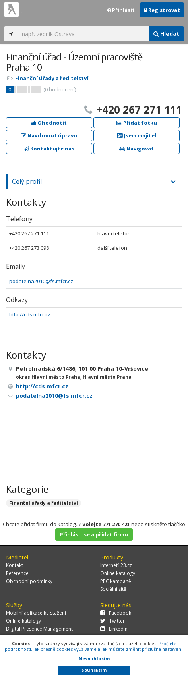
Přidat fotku (136, 122)
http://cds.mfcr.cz (29, 314)
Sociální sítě (113, 589)
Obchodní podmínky (29, 581)
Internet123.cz (116, 565)
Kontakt (14, 565)
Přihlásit (121, 10)
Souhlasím (94, 670)
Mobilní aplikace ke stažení (36, 613)
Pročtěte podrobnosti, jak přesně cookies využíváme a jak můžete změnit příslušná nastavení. (94, 646)
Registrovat (162, 10)
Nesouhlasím (94, 659)
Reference (17, 573)
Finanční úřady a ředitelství (51, 78)
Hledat (166, 33)
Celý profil (27, 181)
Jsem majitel (136, 135)
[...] (83, 33)
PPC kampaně (115, 581)
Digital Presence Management (39, 628)
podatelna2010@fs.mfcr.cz (41, 281)
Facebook (115, 613)
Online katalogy (117, 573)
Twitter (112, 620)
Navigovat (136, 148)
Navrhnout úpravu (49, 135)
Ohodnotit (49, 122)
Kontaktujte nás (49, 148)
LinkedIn (114, 628)
